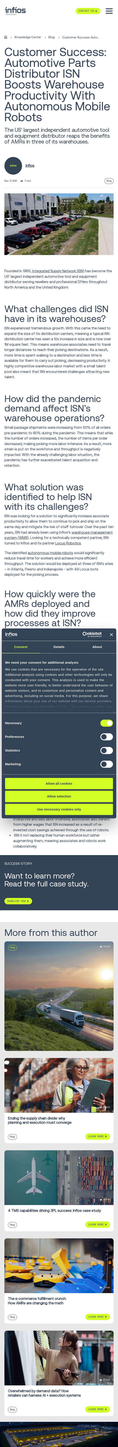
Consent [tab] (21, 647)
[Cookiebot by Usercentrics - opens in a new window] (82, 634)
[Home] (5, 37)
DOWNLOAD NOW (16, 901)
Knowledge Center (28, 37)
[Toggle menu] (109, 11)
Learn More (96, 1136)
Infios (30, 166)
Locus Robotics (68, 543)
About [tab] (97, 647)
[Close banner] (111, 634)
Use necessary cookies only (59, 809)
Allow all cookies (59, 783)
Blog (51, 37)
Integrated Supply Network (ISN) (58, 271)
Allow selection (59, 796)
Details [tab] (59, 647)
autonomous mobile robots (50, 553)
